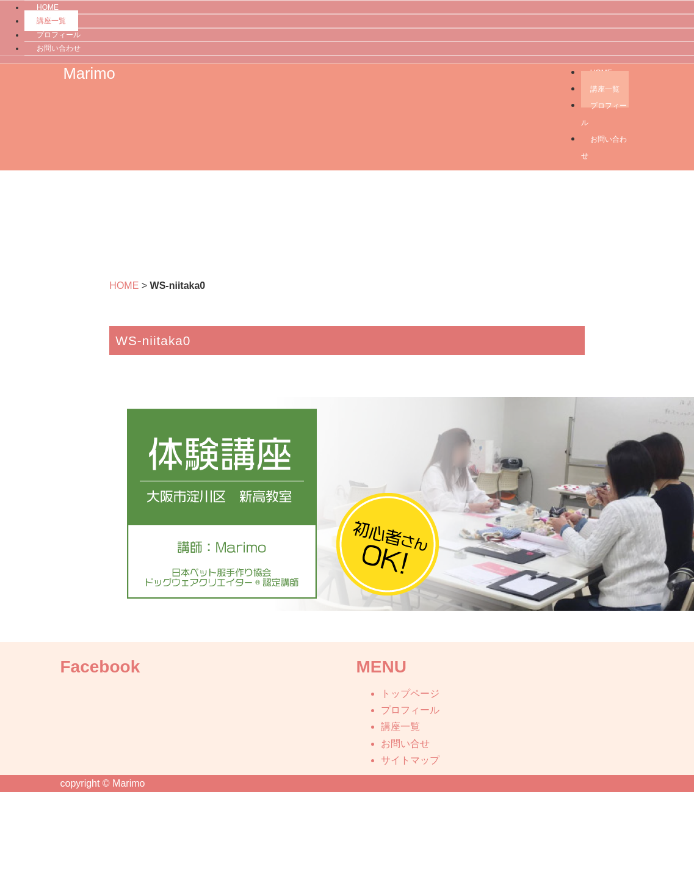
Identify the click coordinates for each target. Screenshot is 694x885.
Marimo (89, 73)
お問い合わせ (59, 48)
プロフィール (59, 35)
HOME (124, 285)
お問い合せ (405, 743)
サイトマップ (410, 760)
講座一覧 (51, 20)
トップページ (410, 693)
